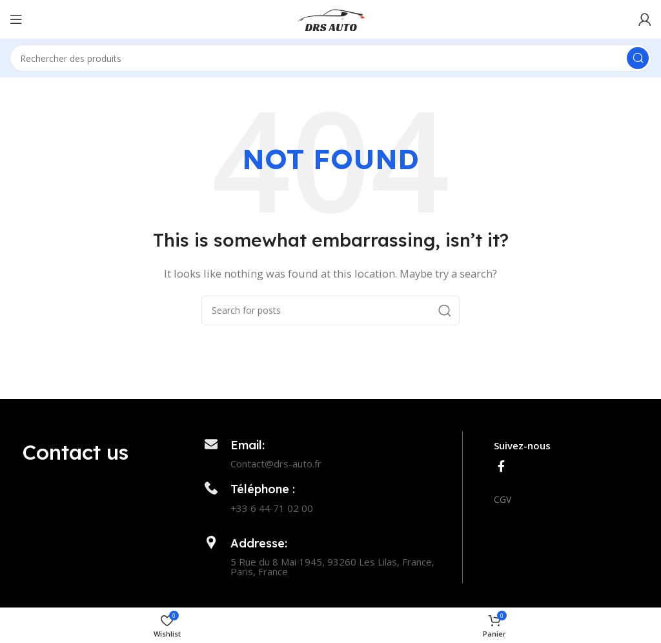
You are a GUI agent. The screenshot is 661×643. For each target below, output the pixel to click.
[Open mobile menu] (16, 19)
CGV (502, 499)
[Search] (330, 58)
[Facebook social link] (501, 466)
